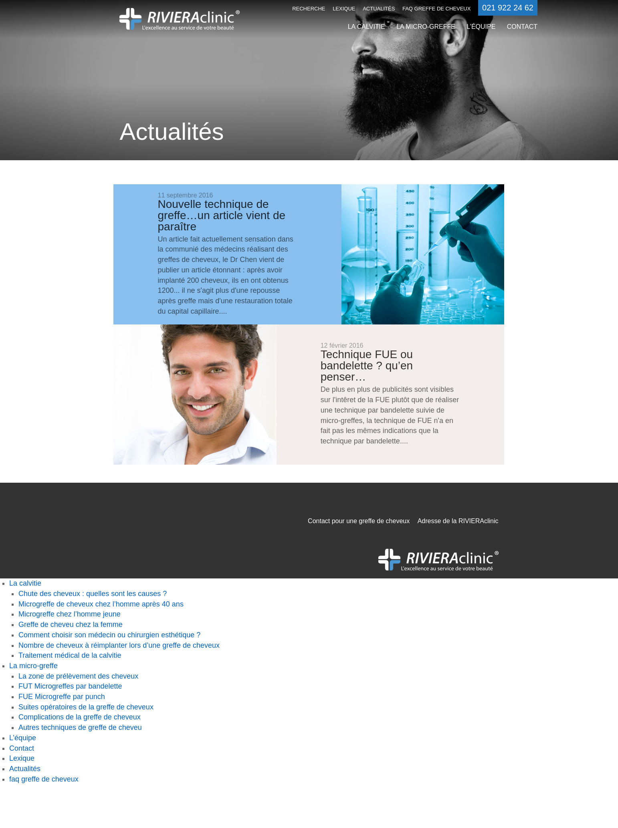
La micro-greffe (425, 26)
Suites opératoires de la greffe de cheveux (85, 707)
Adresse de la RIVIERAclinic (458, 521)
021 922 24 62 (507, 7)
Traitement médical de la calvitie (69, 655)
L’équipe (481, 26)
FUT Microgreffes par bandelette (70, 686)
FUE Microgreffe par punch (61, 697)
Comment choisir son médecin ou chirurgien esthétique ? (109, 635)
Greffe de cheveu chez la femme (70, 624)
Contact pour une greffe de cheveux (359, 521)
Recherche (308, 9)
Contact (522, 26)
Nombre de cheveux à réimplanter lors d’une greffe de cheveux (119, 645)
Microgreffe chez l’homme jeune (69, 614)
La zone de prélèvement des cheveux (78, 676)
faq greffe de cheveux (436, 9)
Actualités (379, 9)
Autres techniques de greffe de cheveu (80, 727)
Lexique (344, 9)
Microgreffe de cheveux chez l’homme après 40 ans (101, 604)
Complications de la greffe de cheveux (79, 717)
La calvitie (366, 26)
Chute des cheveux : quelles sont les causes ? (92, 594)
